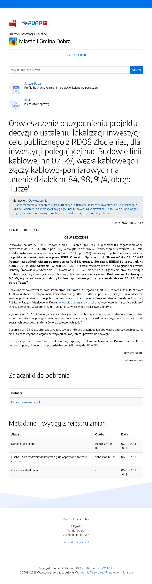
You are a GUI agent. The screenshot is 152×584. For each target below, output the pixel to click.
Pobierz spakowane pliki (26, 402)
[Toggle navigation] (147, 4)
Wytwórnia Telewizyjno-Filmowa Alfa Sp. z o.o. (104, 572)
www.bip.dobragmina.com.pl (76, 302)
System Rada (32, 83)
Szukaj (136, 70)
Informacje (18, 200)
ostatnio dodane (77, 54)
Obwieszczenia (38, 200)
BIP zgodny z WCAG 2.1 (100, 568)
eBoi (27, 99)
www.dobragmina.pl (76, 542)
